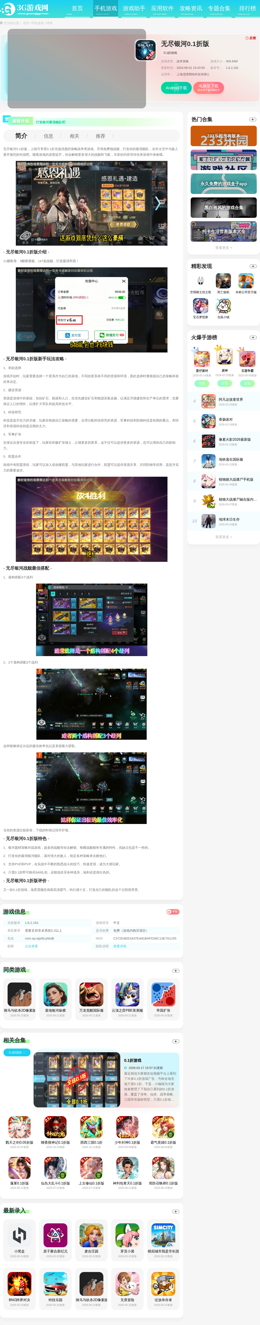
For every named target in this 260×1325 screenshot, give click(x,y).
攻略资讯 (191, 10)
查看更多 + (223, 248)
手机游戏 (105, 10)
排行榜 (247, 10)
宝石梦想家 (200, 308)
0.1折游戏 (170, 53)
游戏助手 (134, 10)
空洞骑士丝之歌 (200, 283)
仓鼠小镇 (223, 308)
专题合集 (219, 10)
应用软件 (162, 10)
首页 (75, 10)
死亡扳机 (223, 283)
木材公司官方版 (246, 283)
